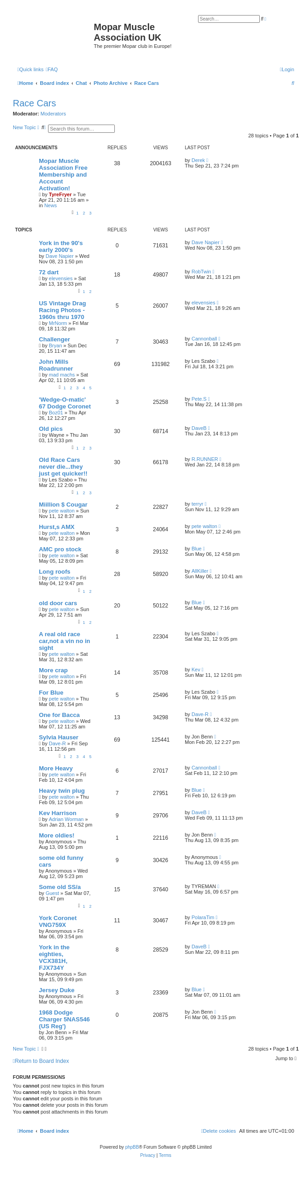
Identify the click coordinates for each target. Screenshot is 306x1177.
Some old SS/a (60, 887)
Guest (52, 893)
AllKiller (200, 571)
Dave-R (200, 714)
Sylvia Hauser (59, 737)
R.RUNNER (205, 459)
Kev (196, 669)
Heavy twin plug (62, 790)
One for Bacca (59, 714)
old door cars (58, 603)
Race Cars (34, 103)
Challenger (54, 339)
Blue (197, 548)
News (50, 205)
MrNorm (58, 323)
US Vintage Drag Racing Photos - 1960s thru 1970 (62, 310)
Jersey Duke (57, 990)
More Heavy (56, 768)
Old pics (51, 428)
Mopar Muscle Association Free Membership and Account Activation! (63, 174)
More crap (53, 670)
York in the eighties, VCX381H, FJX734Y (54, 957)
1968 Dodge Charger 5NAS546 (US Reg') (64, 1019)
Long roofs (54, 571)
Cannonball (204, 338)
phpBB (132, 1147)
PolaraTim (203, 917)
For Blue (51, 692)
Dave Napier (60, 256)
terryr (198, 504)
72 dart (49, 272)
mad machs (62, 374)
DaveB (199, 428)
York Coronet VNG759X (58, 921)
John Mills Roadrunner (56, 365)
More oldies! (57, 835)
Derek (198, 160)
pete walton (62, 510)
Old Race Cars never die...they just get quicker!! (63, 466)
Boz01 (56, 412)
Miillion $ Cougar (63, 504)
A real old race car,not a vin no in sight (64, 641)
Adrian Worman (66, 819)
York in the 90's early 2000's (61, 246)
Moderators (53, 113)
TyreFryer (60, 194)
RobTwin (201, 271)
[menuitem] (52, 69)
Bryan (55, 345)
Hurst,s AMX (57, 526)
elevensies (61, 278)
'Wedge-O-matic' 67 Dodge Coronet (65, 403)
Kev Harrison (57, 813)
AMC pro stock (60, 549)
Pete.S (199, 399)
